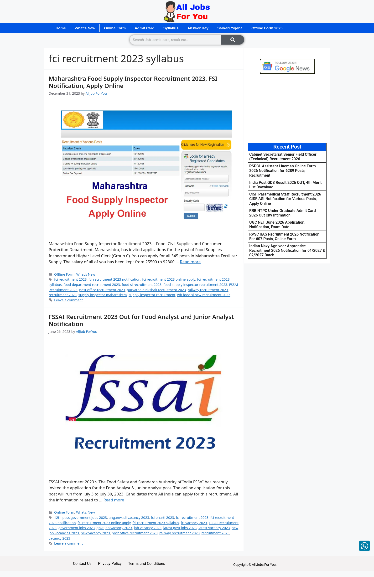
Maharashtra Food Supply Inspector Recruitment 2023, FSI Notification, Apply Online (133, 82)
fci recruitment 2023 (70, 279)
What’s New (87, 28)
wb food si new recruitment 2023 (203, 295)
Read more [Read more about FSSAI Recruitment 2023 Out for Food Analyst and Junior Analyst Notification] (113, 500)
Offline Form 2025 (279, 28)
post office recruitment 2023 (102, 290)
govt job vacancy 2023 (114, 528)
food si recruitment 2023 (142, 285)
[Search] (232, 40)
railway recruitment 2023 (208, 290)
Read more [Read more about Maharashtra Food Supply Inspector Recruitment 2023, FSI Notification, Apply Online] (190, 262)
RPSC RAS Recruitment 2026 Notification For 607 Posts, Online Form (284, 236)
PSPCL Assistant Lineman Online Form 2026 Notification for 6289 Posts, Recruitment (282, 171)
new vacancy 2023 (95, 533)
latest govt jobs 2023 (180, 528)
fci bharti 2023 (162, 517)
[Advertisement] (287, 108)
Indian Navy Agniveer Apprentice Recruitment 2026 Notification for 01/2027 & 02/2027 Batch (287, 251)
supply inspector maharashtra (102, 295)
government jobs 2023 (76, 528)
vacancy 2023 (59, 538)
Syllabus (178, 28)
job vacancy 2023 (147, 528)
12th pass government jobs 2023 (80, 517)
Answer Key (207, 28)
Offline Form (64, 274)
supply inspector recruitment (152, 295)
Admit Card (150, 28)
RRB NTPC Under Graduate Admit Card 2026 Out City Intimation (282, 212)
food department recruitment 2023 (91, 285)
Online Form (119, 28)
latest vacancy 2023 (214, 528)
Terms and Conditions (149, 564)
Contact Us (80, 564)
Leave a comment (68, 300)
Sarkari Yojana (240, 28)
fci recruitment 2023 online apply (168, 279)
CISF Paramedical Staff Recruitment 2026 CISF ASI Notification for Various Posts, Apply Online (285, 199)
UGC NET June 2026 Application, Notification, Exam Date (277, 224)
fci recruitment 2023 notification (114, 279)
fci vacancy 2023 (194, 522)
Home (61, 28)
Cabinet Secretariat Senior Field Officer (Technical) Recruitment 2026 (283, 156)
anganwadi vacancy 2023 (129, 517)
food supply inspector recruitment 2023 (195, 285)
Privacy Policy (109, 564)
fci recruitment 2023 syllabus (156, 522)
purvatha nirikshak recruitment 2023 (156, 290)
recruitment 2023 (63, 295)
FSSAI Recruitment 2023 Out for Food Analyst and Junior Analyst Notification (141, 320)
